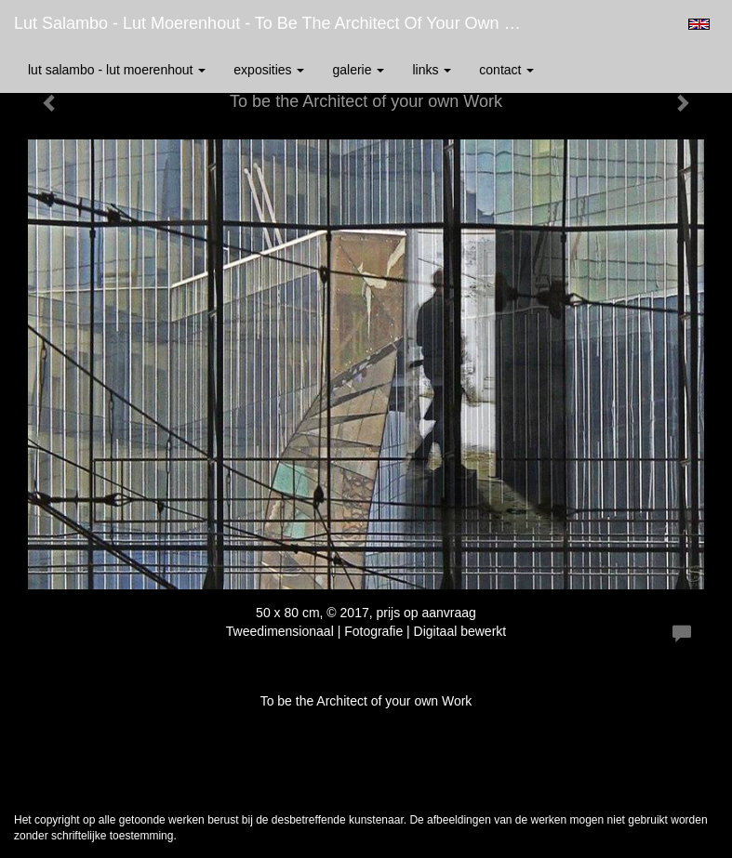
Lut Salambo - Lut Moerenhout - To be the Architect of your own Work (278, 23)
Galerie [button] (358, 69)
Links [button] (431, 69)
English (699, 24)
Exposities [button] (268, 69)
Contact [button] (506, 69)
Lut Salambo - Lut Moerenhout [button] (117, 69)
